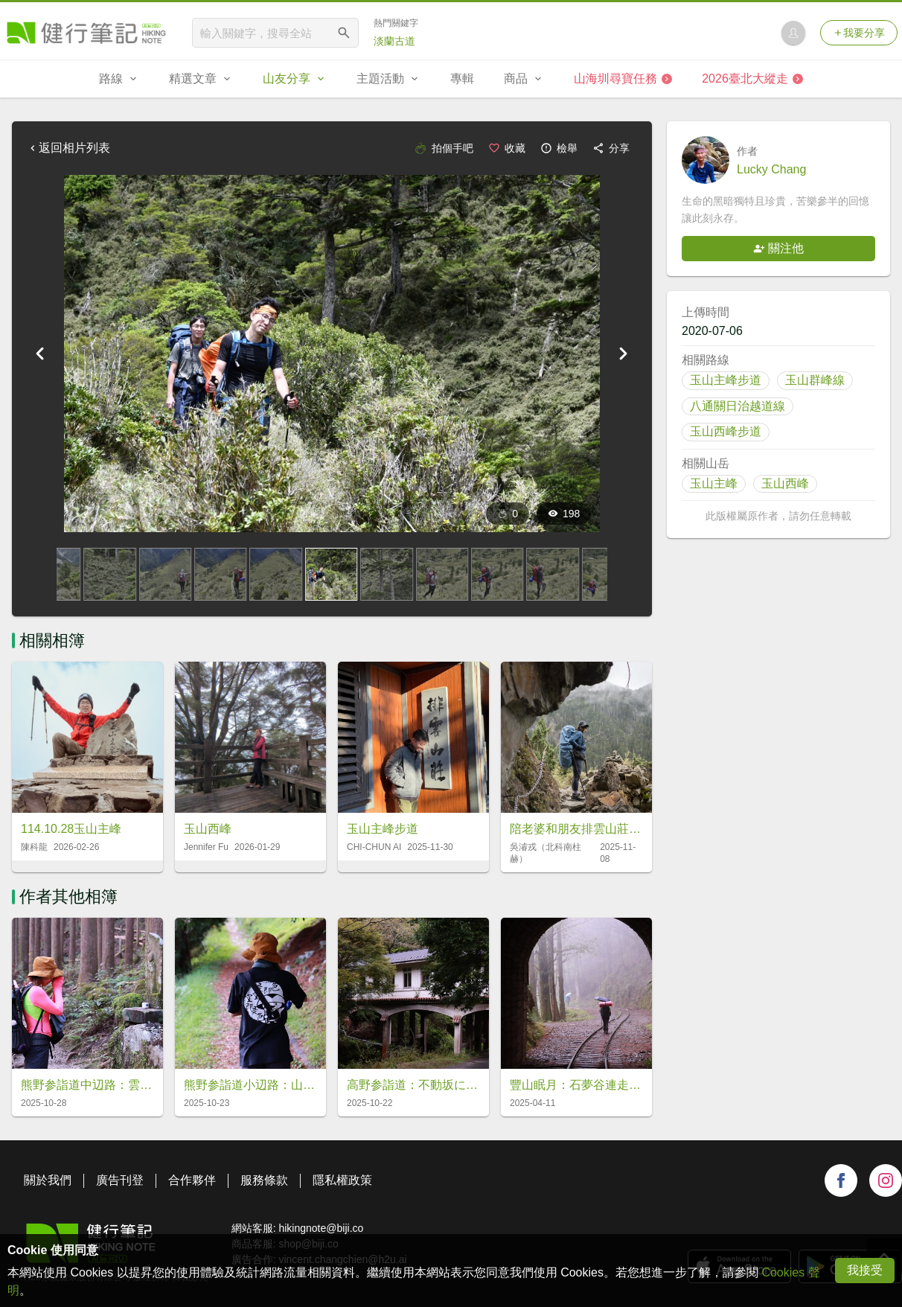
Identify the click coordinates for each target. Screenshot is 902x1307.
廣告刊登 (120, 1180)
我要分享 (859, 33)
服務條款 (264, 1180)
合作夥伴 (192, 1180)
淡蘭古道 (394, 41)
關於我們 (47, 1180)
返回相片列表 (68, 147)
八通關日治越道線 (737, 406)
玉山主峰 (714, 483)
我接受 (865, 1270)
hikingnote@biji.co (320, 1228)
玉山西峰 (785, 483)
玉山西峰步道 (725, 431)
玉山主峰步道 (725, 380)
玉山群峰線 (815, 380)
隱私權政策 (342, 1180)
